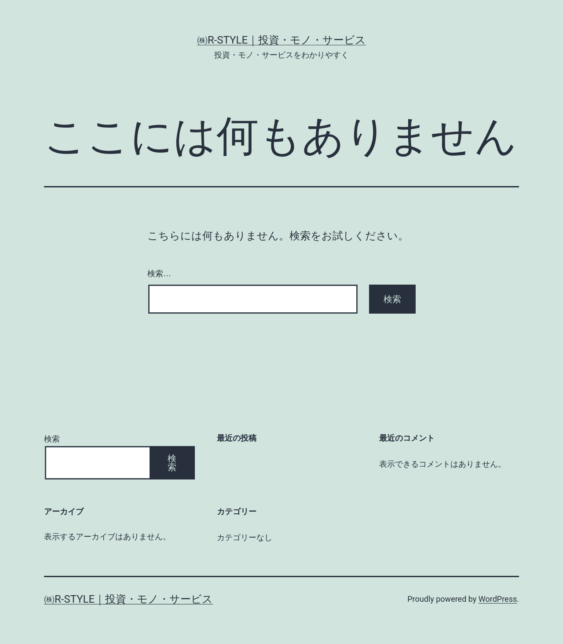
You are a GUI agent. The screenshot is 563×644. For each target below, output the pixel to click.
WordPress (498, 599)
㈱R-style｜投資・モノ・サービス (281, 40)
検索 (52, 438)
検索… (159, 273)
